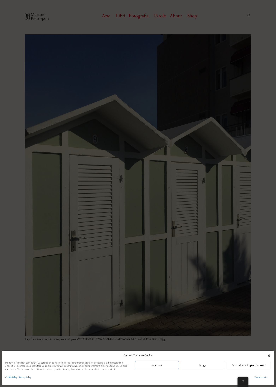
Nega (202, 365)
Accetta (157, 365)
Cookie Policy (11, 377)
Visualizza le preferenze (248, 365)
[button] (269, 355)
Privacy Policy (25, 377)
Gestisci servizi (261, 377)
